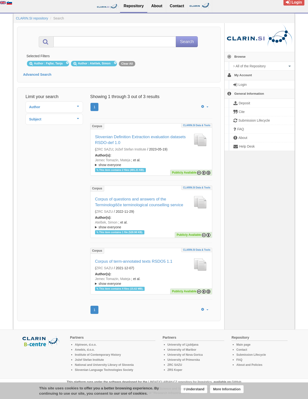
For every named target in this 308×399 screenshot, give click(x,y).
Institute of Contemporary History (98, 354)
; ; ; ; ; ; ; (151, 162)
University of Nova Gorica (185, 354)
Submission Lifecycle (251, 354)
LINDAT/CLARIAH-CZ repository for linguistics (180, 382)
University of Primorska (183, 360)
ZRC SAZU (104, 149)
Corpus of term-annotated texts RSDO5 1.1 (134, 261)
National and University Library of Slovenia (104, 365)
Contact (241, 349)
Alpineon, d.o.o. (85, 344)
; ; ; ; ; (151, 225)
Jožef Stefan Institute (130, 149)
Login (294, 2)
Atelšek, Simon (106, 222)
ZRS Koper (174, 370)
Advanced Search (37, 74)
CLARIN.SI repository (32, 18)
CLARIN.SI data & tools (196, 125)
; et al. (151, 162)
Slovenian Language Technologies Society (104, 370)
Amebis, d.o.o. (85, 349)
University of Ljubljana (183, 344)
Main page (243, 344)
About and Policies (249, 365)
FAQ (239, 360)
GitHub (236, 382)
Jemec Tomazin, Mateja (112, 160)
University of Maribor (181, 349)
